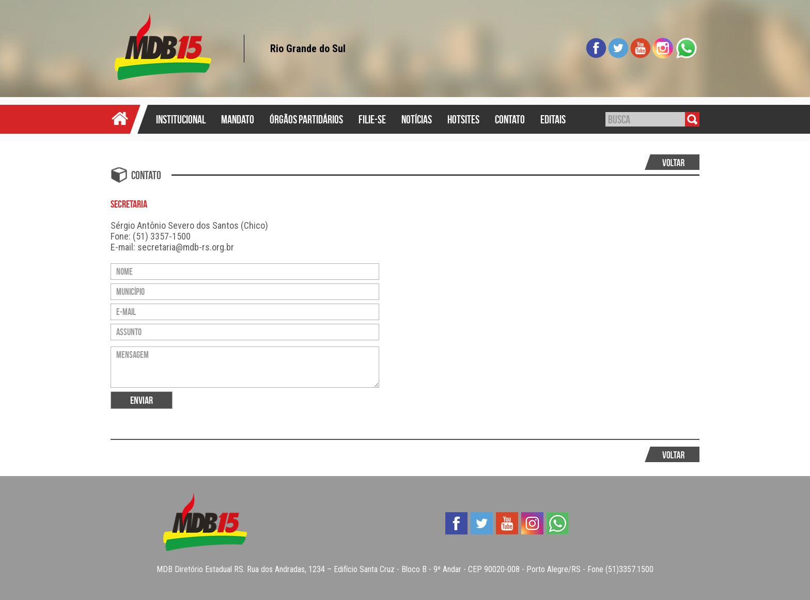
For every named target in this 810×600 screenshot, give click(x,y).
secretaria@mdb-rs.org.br (185, 247)
